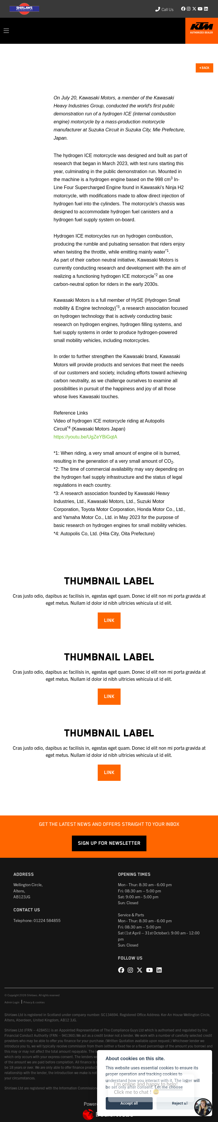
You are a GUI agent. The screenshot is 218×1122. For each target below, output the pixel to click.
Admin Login (11, 1002)
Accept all (129, 1103)
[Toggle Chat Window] (203, 1107)
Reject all (180, 1103)
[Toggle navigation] (6, 30)
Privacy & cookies (34, 1002)
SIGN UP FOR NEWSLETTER (109, 843)
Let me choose (169, 1087)
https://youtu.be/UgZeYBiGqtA (85, 436)
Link (109, 620)
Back (204, 68)
